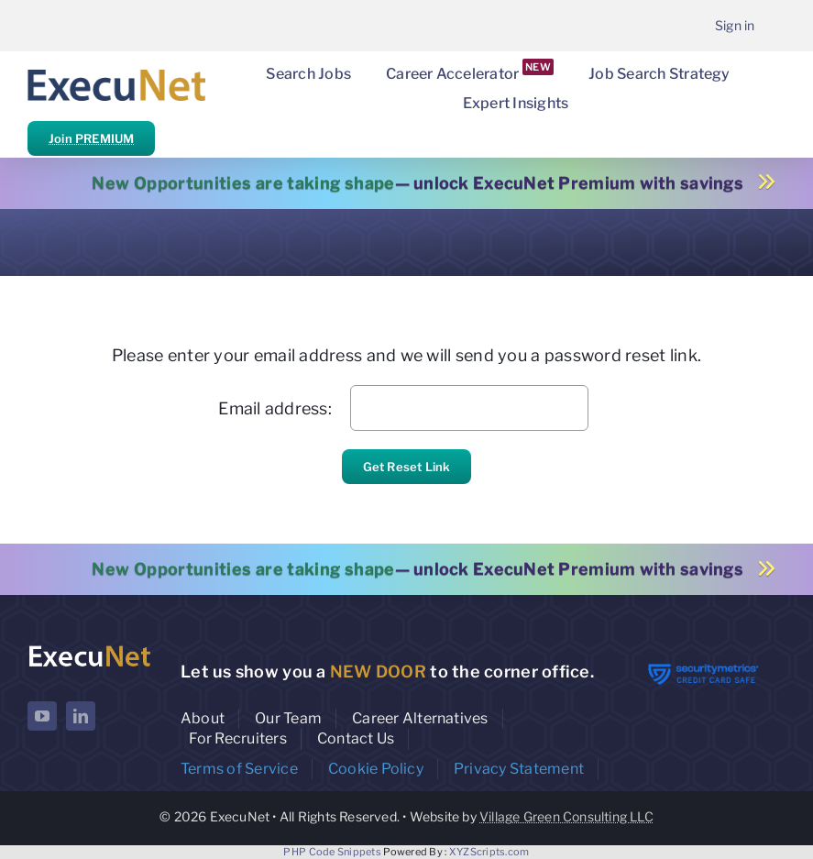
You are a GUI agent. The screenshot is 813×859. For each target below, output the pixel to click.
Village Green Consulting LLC (566, 816)
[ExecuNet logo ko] (89, 648)
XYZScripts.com (489, 851)
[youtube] (42, 716)
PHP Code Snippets (332, 851)
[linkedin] (80, 716)
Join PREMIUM (91, 138)
